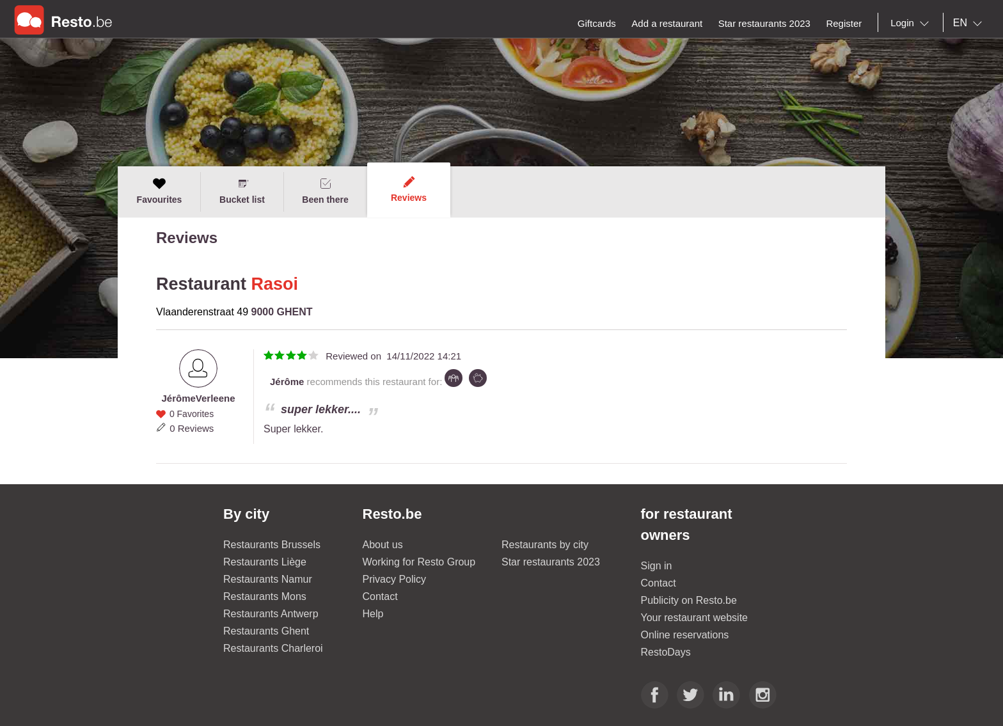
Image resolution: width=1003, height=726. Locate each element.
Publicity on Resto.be (689, 600)
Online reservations (685, 634)
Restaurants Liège (264, 561)
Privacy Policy (395, 579)
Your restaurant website (694, 617)
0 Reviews (192, 428)
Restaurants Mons (264, 596)
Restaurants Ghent (266, 631)
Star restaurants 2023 (551, 561)
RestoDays (666, 652)
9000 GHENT (282, 311)
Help (373, 613)
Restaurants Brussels (271, 544)
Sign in (656, 565)
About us (383, 544)
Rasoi (275, 284)
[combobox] (912, 23)
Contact (380, 596)
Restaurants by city (545, 544)
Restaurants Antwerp (271, 613)
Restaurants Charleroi (273, 648)
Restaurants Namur (267, 579)
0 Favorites (192, 414)
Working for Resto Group (419, 561)
